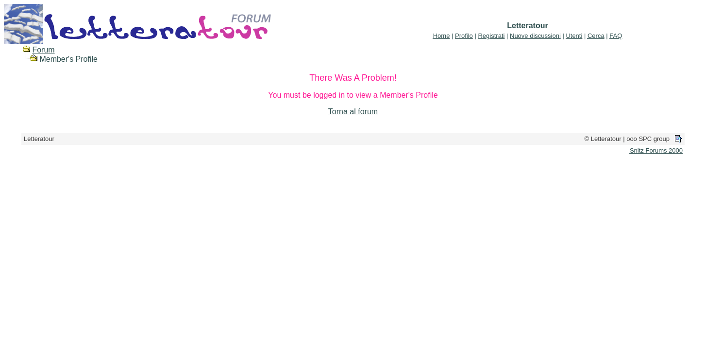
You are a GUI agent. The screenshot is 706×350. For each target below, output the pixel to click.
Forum (43, 50)
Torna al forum (353, 111)
